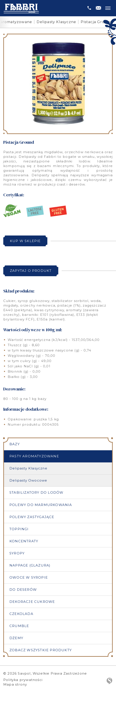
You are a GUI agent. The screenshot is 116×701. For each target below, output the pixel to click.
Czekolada (21, 614)
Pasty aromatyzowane (34, 456)
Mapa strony (15, 684)
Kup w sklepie (25, 241)
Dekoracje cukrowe (32, 602)
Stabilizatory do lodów (36, 492)
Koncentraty (23, 541)
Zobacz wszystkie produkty (40, 650)
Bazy (14, 444)
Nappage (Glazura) (29, 565)
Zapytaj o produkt (31, 271)
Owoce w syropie (28, 577)
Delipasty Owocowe (28, 480)
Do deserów (23, 589)
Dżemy (16, 638)
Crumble (19, 626)
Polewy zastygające (31, 517)
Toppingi (19, 529)
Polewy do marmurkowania (40, 505)
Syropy (17, 553)
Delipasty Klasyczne (56, 22)
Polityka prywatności (23, 680)
